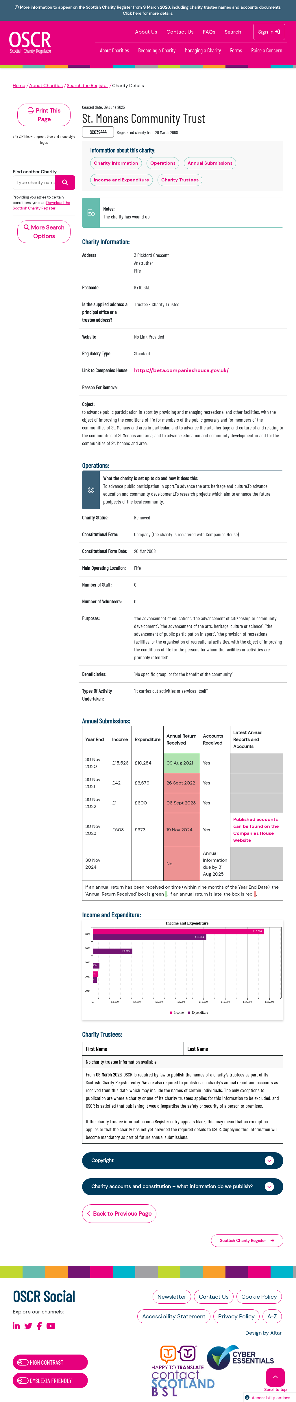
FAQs (209, 32)
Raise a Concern (266, 50)
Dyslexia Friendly (44, 1381)
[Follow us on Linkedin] (16, 1327)
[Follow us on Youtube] (51, 1327)
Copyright (103, 1160)
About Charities (114, 50)
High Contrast (40, 1363)
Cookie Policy (259, 1297)
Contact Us (180, 32)
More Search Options (44, 232)
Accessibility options (271, 1397)
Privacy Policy (236, 1317)
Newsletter (172, 1297)
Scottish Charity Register (247, 1241)
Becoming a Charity (156, 50)
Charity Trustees (180, 180)
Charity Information (116, 163)
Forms (236, 50)
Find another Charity (35, 172)
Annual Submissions (210, 163)
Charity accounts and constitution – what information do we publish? (174, 1187)
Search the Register (87, 85)
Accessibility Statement (174, 1317)
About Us (146, 32)
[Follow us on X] (28, 1327)
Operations (162, 163)
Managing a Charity (203, 50)
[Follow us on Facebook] (39, 1327)
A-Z (272, 1317)
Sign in (269, 32)
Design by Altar (263, 1333)
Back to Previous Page (119, 1214)
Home (19, 85)
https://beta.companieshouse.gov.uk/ (181, 370)
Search (233, 32)
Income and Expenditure (121, 180)
